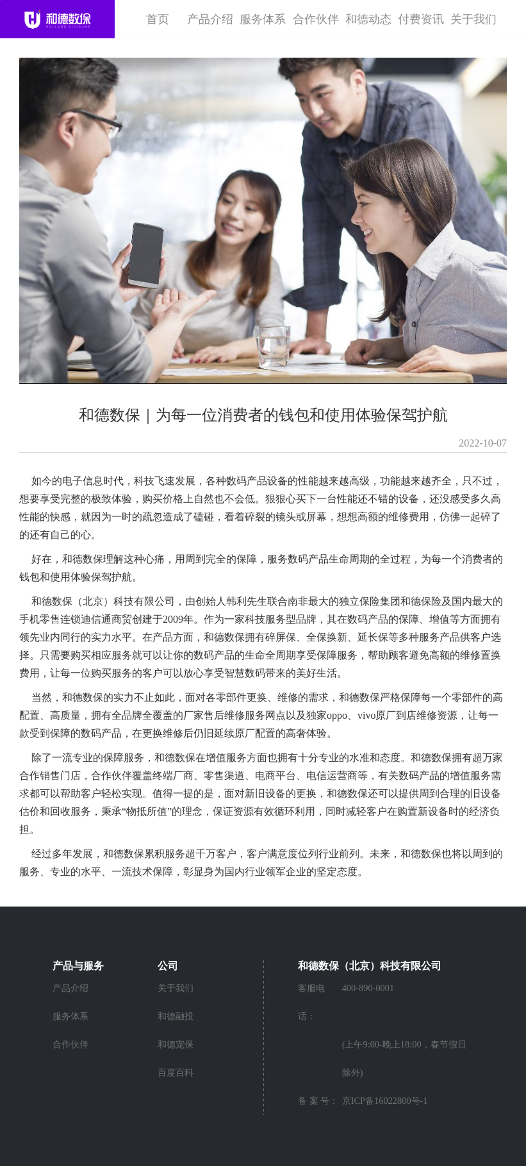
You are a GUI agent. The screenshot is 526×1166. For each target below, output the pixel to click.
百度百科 (175, 1072)
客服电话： (311, 1002)
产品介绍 (210, 19)
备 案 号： (318, 1101)
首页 (157, 19)
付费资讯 (421, 19)
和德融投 (175, 1016)
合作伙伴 (316, 19)
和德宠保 (175, 1044)
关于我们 (473, 19)
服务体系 (263, 19)
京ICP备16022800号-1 (385, 1101)
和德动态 (368, 19)
